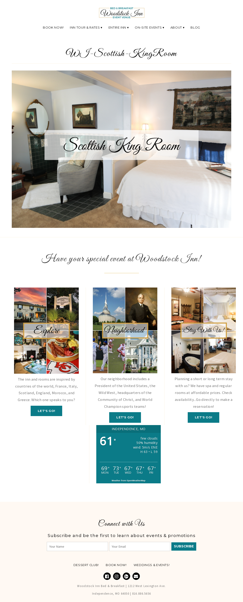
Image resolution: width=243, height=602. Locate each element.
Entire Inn (117, 27)
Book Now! (53, 27)
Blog (195, 27)
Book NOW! (116, 565)
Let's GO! (46, 411)
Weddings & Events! (152, 565)
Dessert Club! (86, 565)
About (176, 27)
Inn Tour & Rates (85, 27)
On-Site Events (148, 27)
